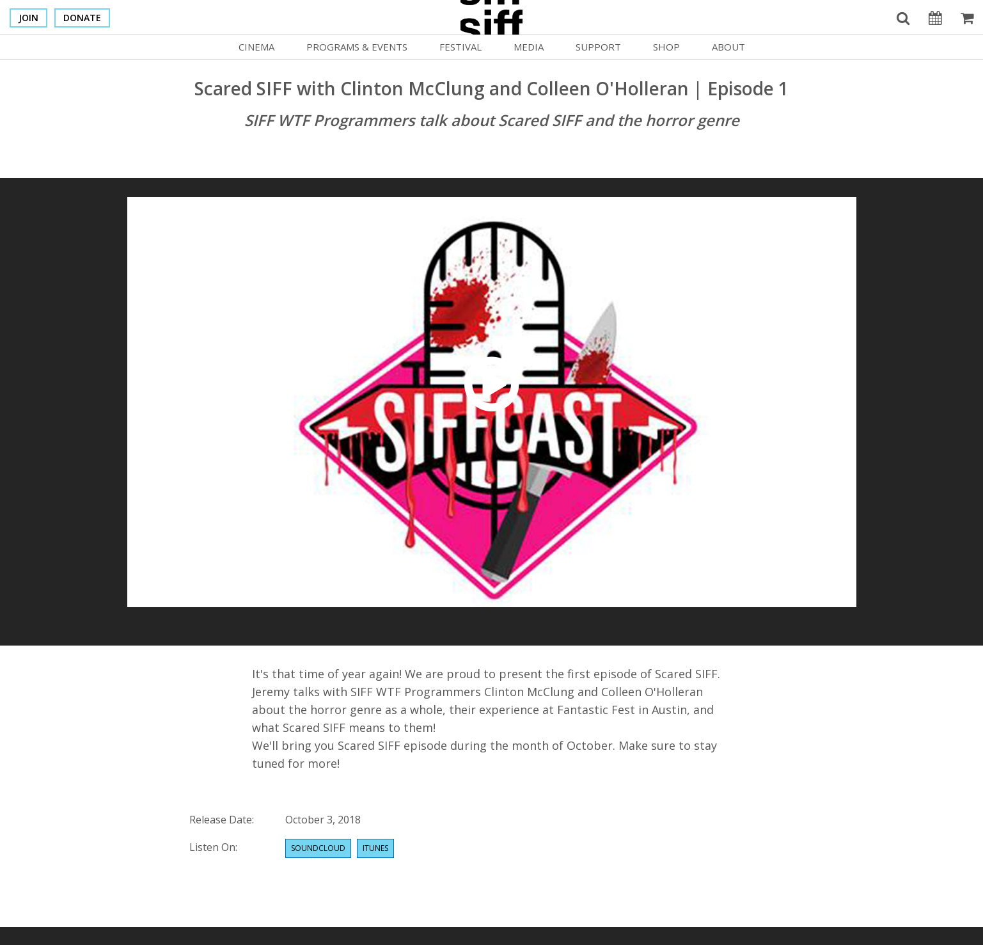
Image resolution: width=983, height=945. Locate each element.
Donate (82, 18)
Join (28, 18)
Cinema (256, 46)
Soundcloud (318, 848)
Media (529, 46)
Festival (460, 46)
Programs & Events (356, 46)
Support (598, 46)
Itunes (375, 848)
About (728, 46)
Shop (666, 46)
